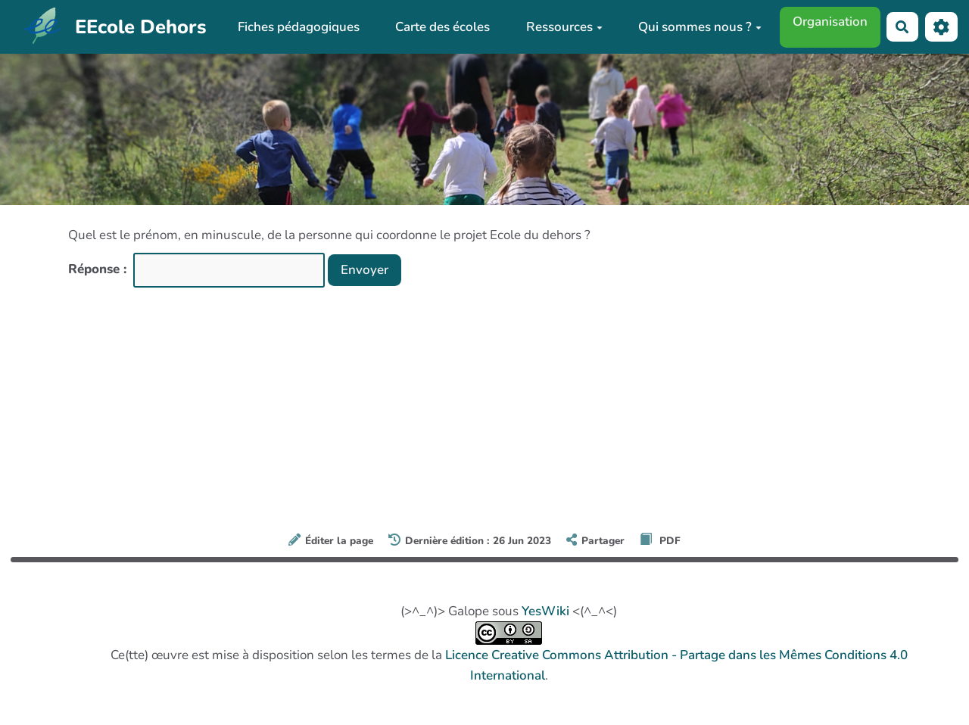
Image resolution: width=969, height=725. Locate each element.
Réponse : (99, 269)
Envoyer (364, 269)
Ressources (564, 27)
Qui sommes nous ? (700, 27)
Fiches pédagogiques (299, 27)
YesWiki (545, 611)
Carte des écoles (442, 27)
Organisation (830, 21)
